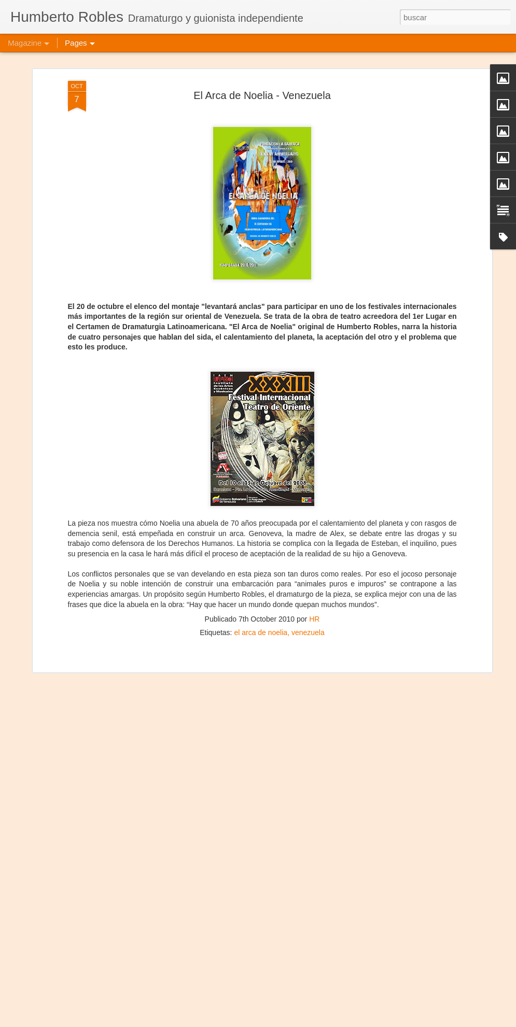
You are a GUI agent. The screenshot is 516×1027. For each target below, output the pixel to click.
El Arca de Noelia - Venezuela (262, 66)
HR (314, 590)
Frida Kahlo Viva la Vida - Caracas (223, 1015)
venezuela (308, 603)
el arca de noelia (260, 603)
